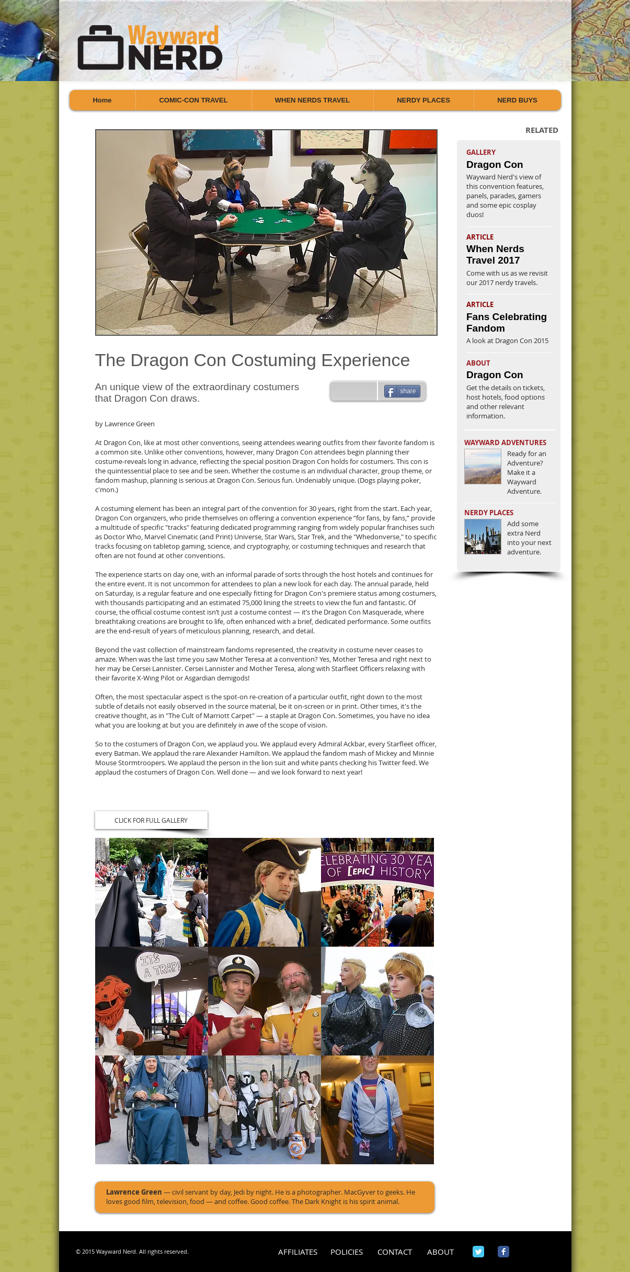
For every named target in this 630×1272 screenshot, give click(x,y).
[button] (151, 892)
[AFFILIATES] (298, 1251)
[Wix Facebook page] (503, 1251)
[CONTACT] (395, 1251)
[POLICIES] (347, 1251)
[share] (402, 391)
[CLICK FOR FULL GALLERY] (151, 820)
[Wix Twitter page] (478, 1251)
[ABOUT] (440, 1251)
